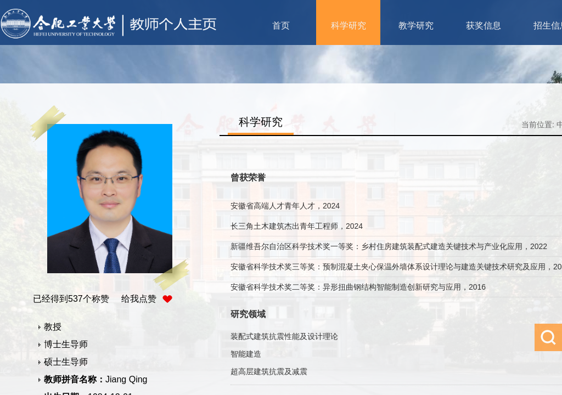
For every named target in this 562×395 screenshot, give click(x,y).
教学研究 (416, 25)
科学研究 (348, 25)
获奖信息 (483, 25)
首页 (281, 25)
